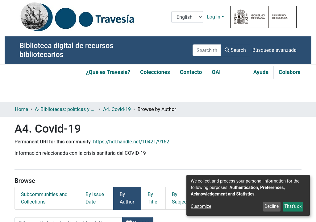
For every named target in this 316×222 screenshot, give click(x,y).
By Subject (180, 198)
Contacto (191, 72)
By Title (152, 198)
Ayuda (260, 72)
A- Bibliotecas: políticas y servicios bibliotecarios (65, 109)
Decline (271, 206)
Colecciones (155, 72)
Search (235, 50)
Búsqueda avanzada (274, 50)
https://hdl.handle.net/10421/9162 (131, 142)
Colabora (290, 72)
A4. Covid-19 (117, 109)
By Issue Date (94, 198)
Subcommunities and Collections (44, 198)
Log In (213, 17)
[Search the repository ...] (207, 50)
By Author (127, 198)
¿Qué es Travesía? (108, 72)
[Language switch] (187, 17)
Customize (201, 206)
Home (21, 109)
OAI (216, 72)
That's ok (292, 206)
